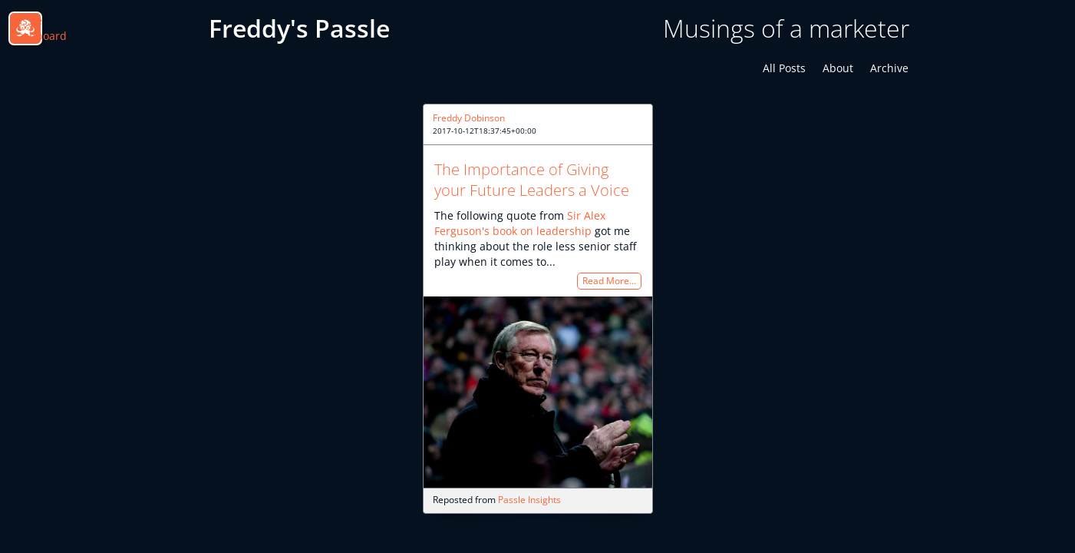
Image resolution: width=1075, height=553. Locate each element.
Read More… (609, 281)
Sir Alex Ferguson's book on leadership (519, 223)
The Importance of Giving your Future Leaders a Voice (531, 179)
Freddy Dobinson (469, 117)
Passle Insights (529, 499)
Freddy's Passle (299, 28)
